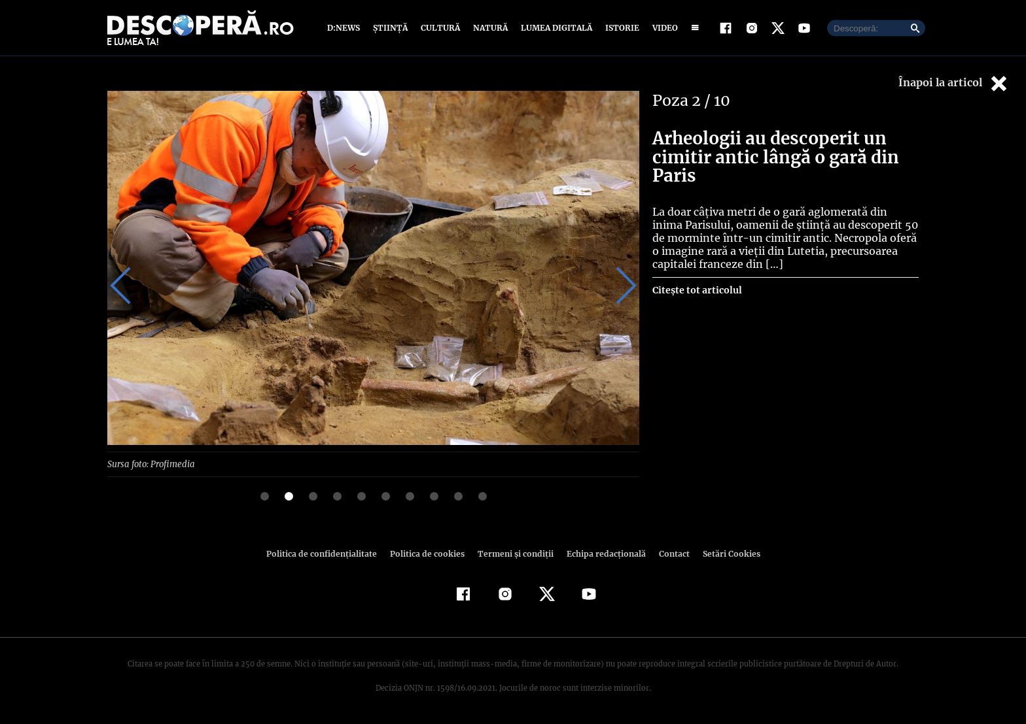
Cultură (440, 28)
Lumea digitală (554, 28)
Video (662, 28)
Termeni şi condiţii (513, 553)
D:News (345, 28)
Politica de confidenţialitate (327, 553)
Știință (391, 28)
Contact (669, 553)
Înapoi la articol (954, 83)
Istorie (620, 28)
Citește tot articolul (696, 290)
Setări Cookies (724, 553)
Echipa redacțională (602, 553)
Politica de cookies (428, 553)
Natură (489, 28)
